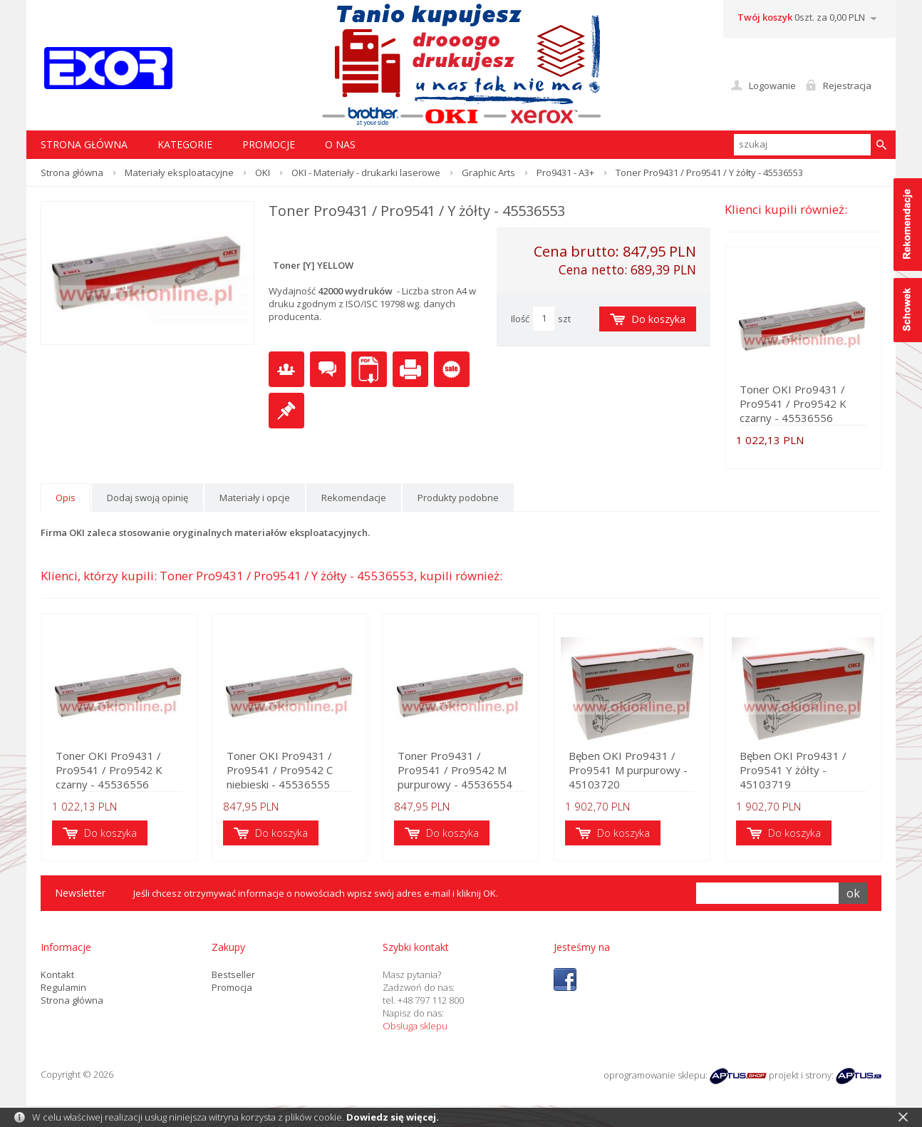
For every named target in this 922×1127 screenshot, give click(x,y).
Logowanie (772, 85)
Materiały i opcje (254, 497)
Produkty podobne (458, 497)
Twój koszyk (764, 17)
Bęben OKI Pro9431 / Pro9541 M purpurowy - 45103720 (628, 769)
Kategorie (184, 144)
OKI (262, 172)
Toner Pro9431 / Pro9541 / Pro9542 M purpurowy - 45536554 (455, 769)
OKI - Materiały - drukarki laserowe (365, 172)
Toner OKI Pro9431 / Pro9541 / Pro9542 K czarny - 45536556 (793, 403)
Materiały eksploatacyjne (179, 172)
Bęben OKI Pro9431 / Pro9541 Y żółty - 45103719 (793, 769)
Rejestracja (847, 85)
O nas (340, 144)
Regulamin (63, 987)
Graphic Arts (488, 172)
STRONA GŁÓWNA (84, 144)
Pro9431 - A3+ (565, 172)
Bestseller (233, 974)
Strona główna (72, 172)
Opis (66, 497)
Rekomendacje (353, 497)
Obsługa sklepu (415, 1025)
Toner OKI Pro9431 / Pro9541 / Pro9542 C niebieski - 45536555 (280, 769)
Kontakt (57, 974)
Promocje (268, 144)
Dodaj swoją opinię (147, 497)
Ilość (520, 318)
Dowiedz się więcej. (392, 1117)
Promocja (232, 987)
